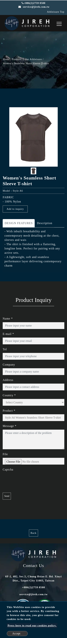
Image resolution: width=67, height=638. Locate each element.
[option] (33, 137)
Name (8, 318)
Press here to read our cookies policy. (32, 625)
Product (16, 59)
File (5, 454)
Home (6, 59)
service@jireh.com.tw (33, 594)
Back (33, 533)
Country (9, 395)
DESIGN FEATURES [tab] (19, 223)
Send (6, 496)
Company (9, 364)
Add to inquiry (15, 209)
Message (9, 425)
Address (8, 379)
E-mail (8, 333)
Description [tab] (44, 223)
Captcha (8, 469)
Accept (16, 633)
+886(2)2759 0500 (33, 3)
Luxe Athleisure (32, 59)
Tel (5, 349)
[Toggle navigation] (59, 23)
